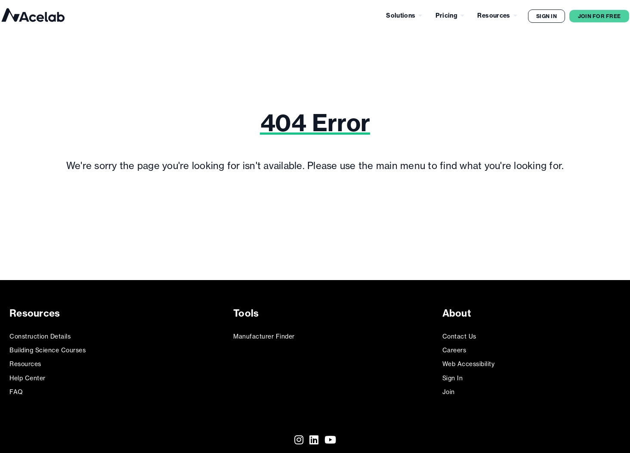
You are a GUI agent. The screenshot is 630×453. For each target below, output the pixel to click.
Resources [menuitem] (493, 15)
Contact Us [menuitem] (459, 332)
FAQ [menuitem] (16, 388)
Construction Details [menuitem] (40, 332)
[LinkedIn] (313, 436)
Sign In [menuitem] (452, 374)
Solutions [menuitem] (400, 15)
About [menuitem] (457, 311)
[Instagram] (298, 436)
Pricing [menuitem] (446, 15)
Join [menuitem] (448, 388)
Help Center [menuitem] (27, 374)
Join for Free (599, 16)
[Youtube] (330, 436)
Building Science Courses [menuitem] (47, 346)
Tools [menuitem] (246, 311)
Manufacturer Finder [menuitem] (264, 332)
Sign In (546, 16)
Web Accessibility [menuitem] (468, 360)
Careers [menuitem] (454, 346)
